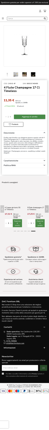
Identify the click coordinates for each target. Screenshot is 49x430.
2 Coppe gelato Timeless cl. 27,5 (11, 208)
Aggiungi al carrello (29, 117)
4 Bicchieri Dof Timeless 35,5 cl (33, 208)
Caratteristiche (24, 160)
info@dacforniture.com (15, 343)
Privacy (34, 374)
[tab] (24, 132)
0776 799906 (11, 341)
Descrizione (24, 133)
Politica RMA (24, 165)
